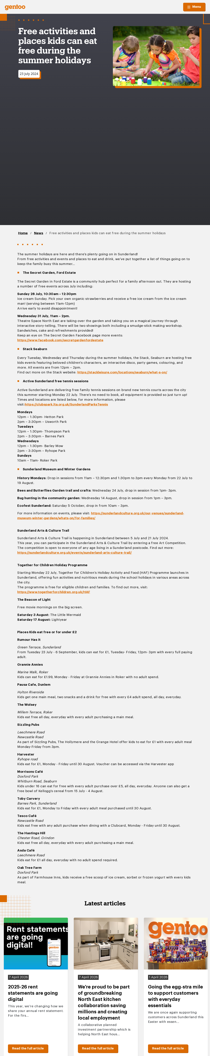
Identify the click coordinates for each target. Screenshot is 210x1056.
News (38, 233)
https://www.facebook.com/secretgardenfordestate (60, 340)
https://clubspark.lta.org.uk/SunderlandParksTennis (66, 404)
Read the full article (28, 1048)
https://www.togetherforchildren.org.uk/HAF (53, 592)
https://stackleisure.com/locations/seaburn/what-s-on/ (122, 372)
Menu (194, 7)
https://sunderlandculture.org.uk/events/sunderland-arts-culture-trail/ (74, 552)
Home (23, 233)
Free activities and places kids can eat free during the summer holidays (107, 233)
